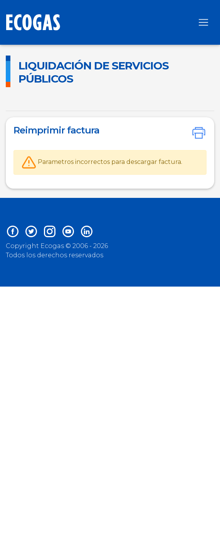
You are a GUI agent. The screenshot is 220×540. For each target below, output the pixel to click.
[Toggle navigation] (203, 22)
